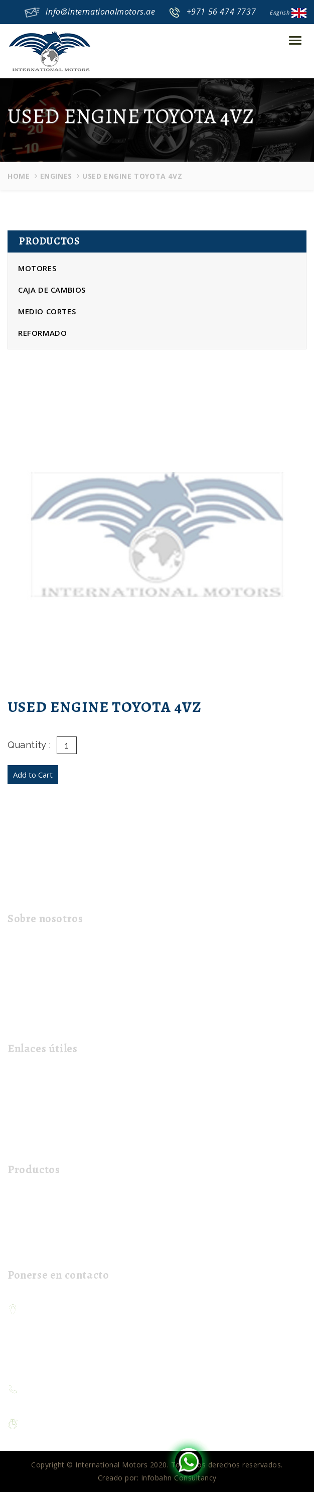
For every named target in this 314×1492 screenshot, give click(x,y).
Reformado (42, 333)
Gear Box (28, 1216)
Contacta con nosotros (52, 1127)
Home (19, 176)
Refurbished (32, 1249)
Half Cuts (28, 1232)
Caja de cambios (52, 290)
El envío (25, 1111)
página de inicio (39, 1079)
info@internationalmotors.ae (100, 11)
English (288, 12)
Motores (37, 268)
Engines (56, 176)
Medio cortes (47, 311)
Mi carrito (29, 1143)
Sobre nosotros (39, 1095)
